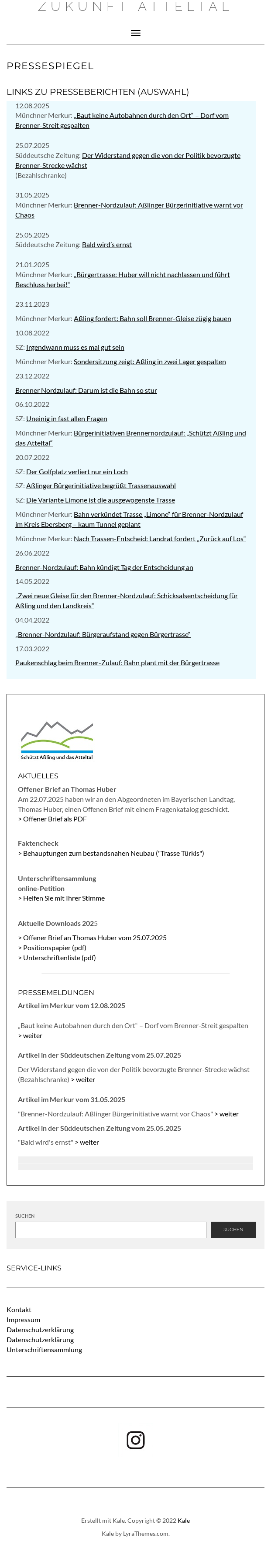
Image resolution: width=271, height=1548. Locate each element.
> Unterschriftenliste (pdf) (57, 957)
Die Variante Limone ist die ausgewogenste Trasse (100, 500)
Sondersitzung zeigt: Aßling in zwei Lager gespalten (150, 361)
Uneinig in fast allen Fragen (66, 418)
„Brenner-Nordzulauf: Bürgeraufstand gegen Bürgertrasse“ (103, 634)
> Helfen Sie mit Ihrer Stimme (61, 898)
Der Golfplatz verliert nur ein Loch (77, 471)
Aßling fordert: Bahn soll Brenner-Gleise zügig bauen (152, 318)
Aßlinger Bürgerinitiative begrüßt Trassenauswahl (101, 485)
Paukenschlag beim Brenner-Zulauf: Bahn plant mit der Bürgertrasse (117, 662)
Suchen (24, 1216)
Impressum (23, 1319)
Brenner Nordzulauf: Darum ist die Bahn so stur (86, 390)
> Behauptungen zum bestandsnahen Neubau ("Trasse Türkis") (111, 853)
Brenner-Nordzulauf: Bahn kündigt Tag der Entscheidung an (104, 567)
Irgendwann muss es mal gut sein (75, 347)
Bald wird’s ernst (107, 244)
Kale (184, 1520)
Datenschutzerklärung (40, 1329)
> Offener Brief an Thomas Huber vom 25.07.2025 (92, 937)
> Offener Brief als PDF (52, 818)
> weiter (30, 1035)
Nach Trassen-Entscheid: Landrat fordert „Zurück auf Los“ (160, 538)
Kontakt (19, 1309)
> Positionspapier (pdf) (52, 947)
